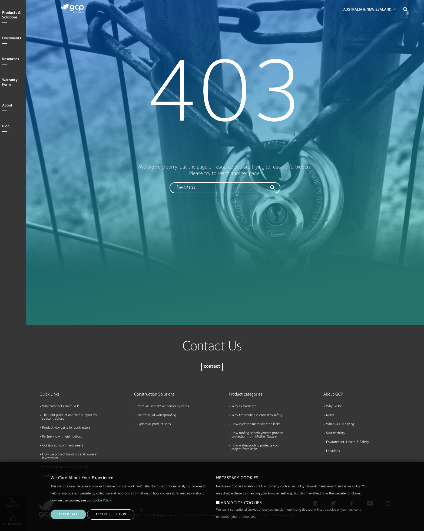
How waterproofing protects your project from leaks (255, 447)
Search (405, 11)
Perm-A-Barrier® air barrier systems (163, 406)
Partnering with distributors (62, 437)
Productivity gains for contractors (66, 428)
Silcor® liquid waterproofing (156, 415)
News (330, 415)
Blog (5, 126)
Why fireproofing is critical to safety (257, 415)
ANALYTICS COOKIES (241, 512)
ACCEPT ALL (68, 523)
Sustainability (335, 433)
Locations (333, 451)
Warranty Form (10, 82)
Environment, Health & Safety (347, 442)
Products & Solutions (11, 15)
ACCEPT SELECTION (110, 523)
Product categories (245, 394)
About (7, 106)
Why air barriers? (243, 406)
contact (212, 366)
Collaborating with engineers (62, 446)
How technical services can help (65, 467)
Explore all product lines (154, 424)
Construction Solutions (154, 394)
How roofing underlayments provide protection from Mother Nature (257, 435)
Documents (11, 38)
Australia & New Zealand (367, 10)
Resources (10, 59)
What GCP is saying (340, 424)
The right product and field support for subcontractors (70, 417)
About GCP (333, 394)
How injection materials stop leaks (255, 424)
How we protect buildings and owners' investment (69, 456)
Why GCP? (334, 406)
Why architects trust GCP (60, 406)
